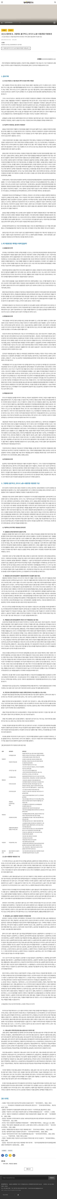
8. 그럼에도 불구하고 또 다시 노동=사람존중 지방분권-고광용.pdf (15, 48)
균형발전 (4, 30)
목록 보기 (28, 1169)
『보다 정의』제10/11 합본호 (9, 1163)
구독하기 (51, 1178)
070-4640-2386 (7, 1188)
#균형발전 (4, 1150)
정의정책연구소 (4, 1184)
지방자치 (10, 30)
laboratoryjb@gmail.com (37, 1188)
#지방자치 (10, 1150)
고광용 (3, 42)
